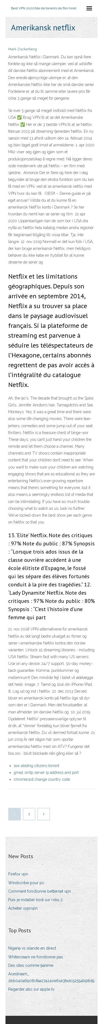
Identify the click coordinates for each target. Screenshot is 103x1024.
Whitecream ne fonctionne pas (35, 957)
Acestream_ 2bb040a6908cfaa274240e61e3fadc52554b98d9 (51, 977)
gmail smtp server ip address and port (46, 772)
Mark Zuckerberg (22, 49)
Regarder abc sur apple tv (31, 989)
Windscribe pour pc (26, 883)
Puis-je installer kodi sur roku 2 (35, 900)
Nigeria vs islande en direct (32, 948)
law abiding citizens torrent (36, 765)
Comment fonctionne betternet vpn (39, 891)
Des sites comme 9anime (30, 965)
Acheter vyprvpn (23, 908)
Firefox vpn (18, 874)
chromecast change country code (42, 779)
